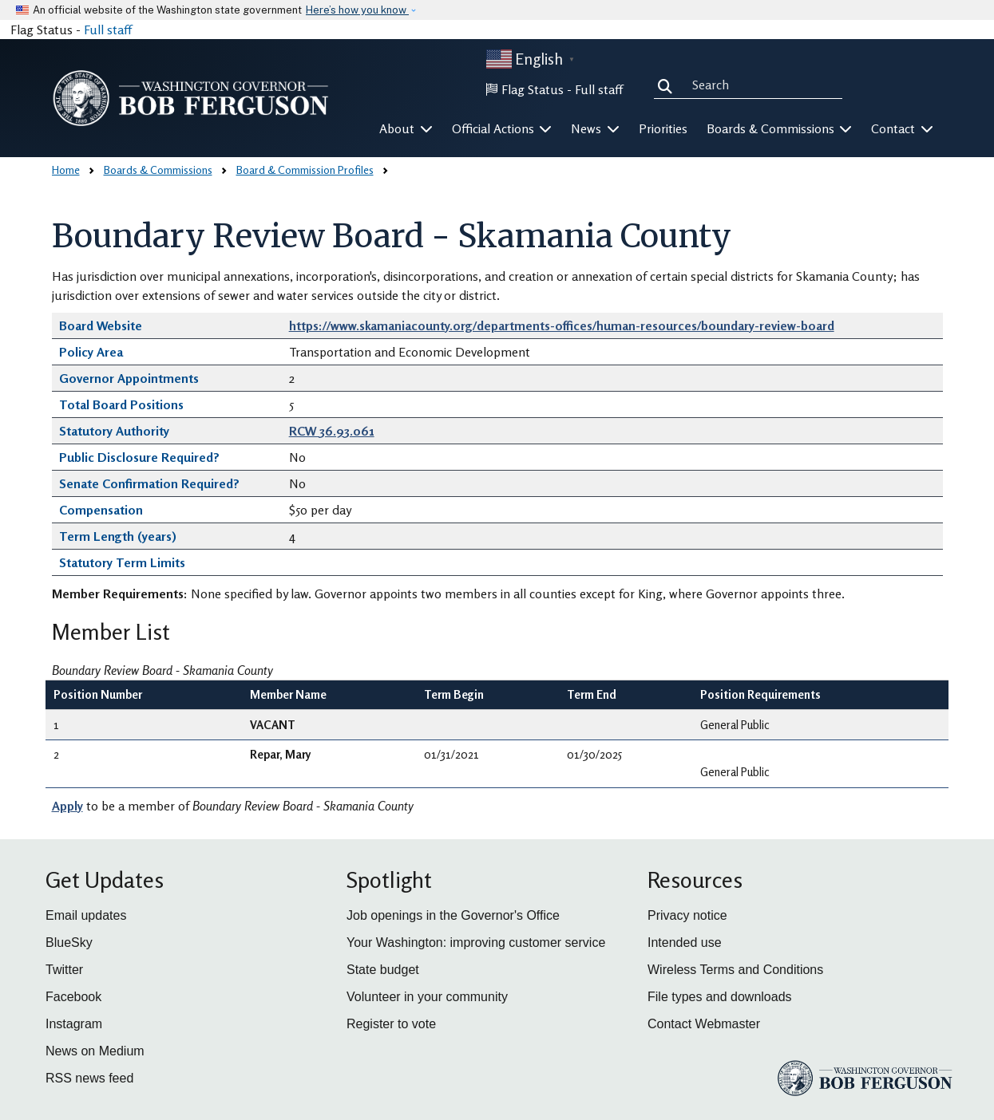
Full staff (108, 29)
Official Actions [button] (502, 128)
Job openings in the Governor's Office (453, 915)
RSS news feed (89, 1078)
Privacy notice (687, 915)
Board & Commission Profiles (305, 169)
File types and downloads (719, 997)
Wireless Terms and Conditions (735, 969)
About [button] (406, 128)
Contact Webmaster (703, 1024)
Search (668, 85)
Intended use (684, 942)
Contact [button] (902, 128)
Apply (67, 806)
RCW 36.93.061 (331, 431)
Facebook (73, 997)
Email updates (86, 915)
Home (66, 169)
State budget (383, 969)
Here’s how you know (357, 10)
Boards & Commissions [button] (780, 128)
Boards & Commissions (158, 169)
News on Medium (95, 1051)
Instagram (74, 1024)
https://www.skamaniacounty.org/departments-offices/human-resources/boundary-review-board (561, 325)
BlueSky (69, 942)
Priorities (663, 128)
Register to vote (391, 1024)
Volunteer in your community (427, 997)
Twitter (64, 969)
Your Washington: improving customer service (476, 942)
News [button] (595, 128)
